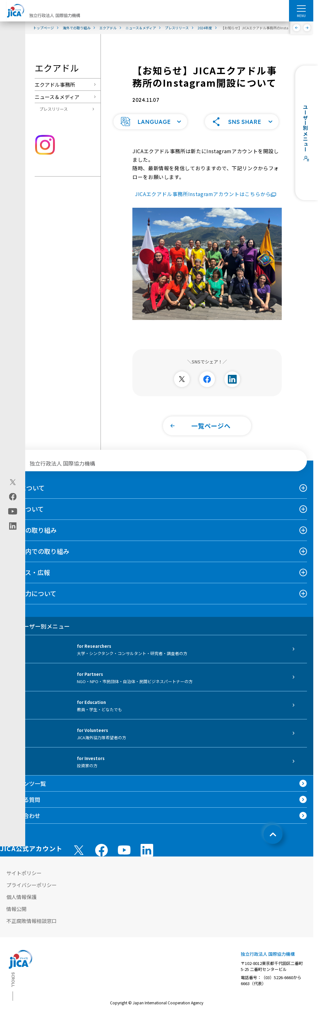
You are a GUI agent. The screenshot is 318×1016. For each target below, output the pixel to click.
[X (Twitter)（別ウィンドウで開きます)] (12, 482)
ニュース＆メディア (57, 97)
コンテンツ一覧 (26, 778)
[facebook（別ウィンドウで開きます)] (12, 496)
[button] (150, 116)
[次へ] (307, 27)
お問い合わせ (23, 810)
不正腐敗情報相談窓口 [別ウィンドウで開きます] (31, 916)
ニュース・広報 (28, 567)
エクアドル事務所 (55, 84)
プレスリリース (53, 109)
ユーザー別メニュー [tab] (38, 621)
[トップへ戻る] (272, 829)
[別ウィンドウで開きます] (182, 374)
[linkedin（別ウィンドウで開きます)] (12, 526)
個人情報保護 (21, 892)
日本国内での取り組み (37, 546)
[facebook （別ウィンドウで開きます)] (101, 845)
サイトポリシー (24, 868)
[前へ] (297, 27)
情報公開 (16, 904)
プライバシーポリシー (31, 880)
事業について (25, 503)
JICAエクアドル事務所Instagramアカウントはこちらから (205, 189)
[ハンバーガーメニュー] (301, 8)
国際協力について (31, 588)
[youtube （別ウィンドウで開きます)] (124, 845)
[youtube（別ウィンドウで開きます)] (12, 511)
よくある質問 (23, 794)
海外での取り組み (31, 525)
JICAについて (25, 482)
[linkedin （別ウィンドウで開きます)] (147, 845)
